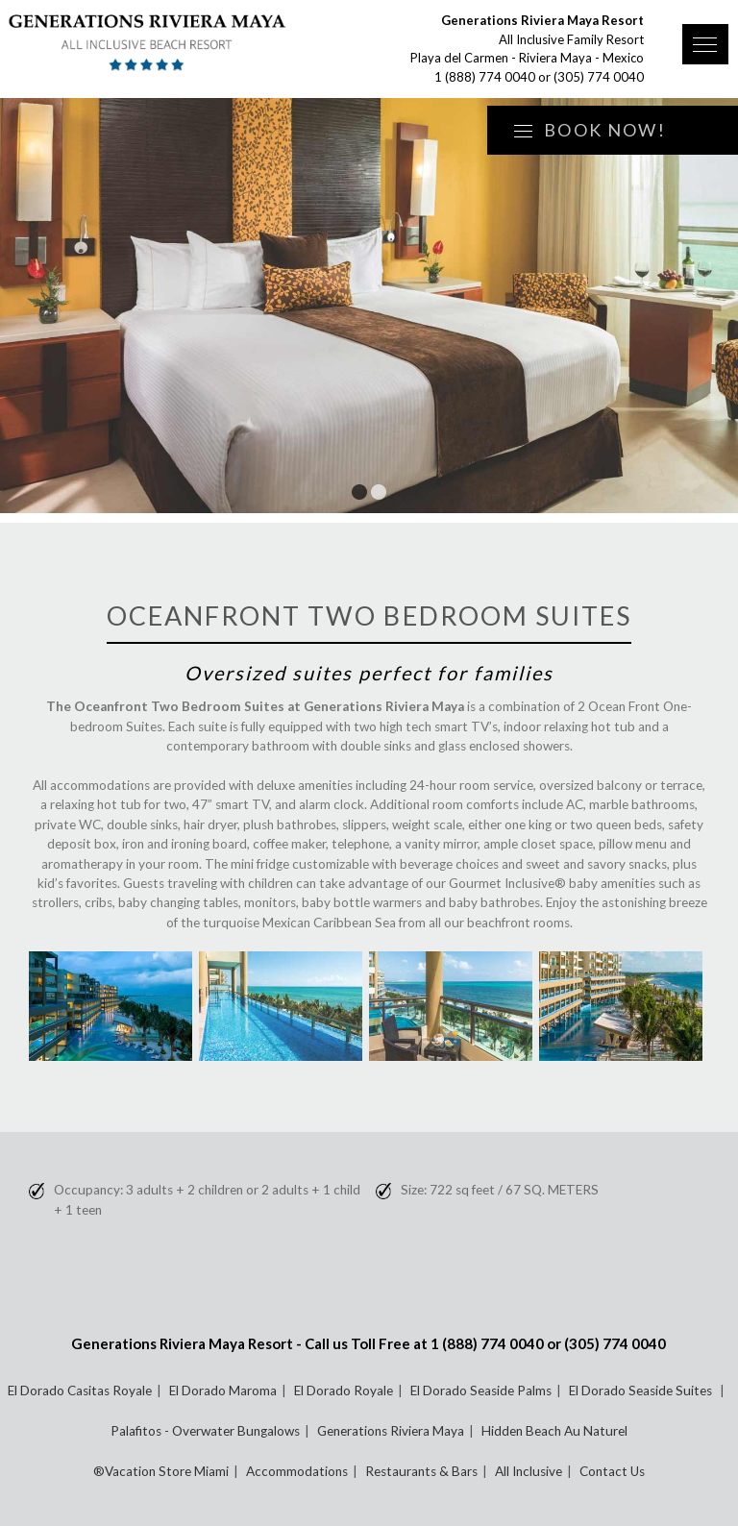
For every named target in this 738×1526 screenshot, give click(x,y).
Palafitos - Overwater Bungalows (205, 1431)
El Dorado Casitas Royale (80, 1390)
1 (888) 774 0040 (484, 77)
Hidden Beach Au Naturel (554, 1431)
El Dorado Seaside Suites (642, 1390)
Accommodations (297, 1471)
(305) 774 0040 (599, 77)
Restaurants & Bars (421, 1471)
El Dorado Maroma (223, 1390)
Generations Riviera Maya (390, 1431)
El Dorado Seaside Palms (481, 1390)
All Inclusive (528, 1471)
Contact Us (612, 1471)
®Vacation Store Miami (161, 1471)
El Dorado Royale (343, 1390)
